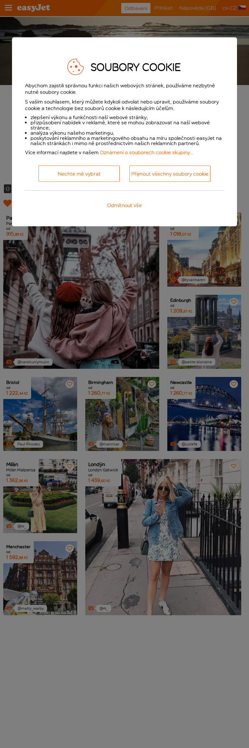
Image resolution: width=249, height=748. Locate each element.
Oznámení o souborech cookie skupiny (145, 152)
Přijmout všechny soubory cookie (169, 174)
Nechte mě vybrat (79, 174)
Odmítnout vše (124, 205)
